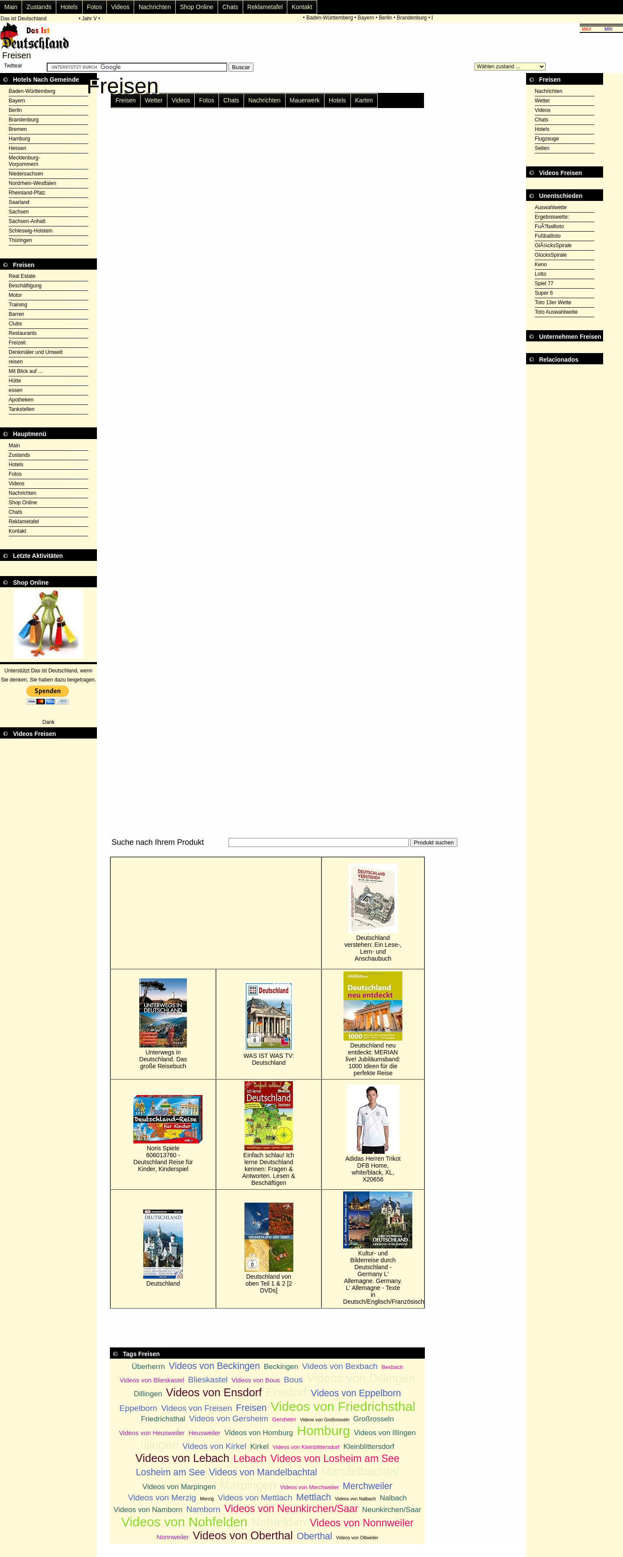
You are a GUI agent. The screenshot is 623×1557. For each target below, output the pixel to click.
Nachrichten (154, 6)
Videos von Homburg (258, 1433)
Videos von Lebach (182, 1458)
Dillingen (148, 1394)
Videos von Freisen (196, 1408)
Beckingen (281, 1367)
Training (18, 305)
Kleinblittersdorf (369, 1446)
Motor (15, 295)
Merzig (207, 1498)
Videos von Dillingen (361, 1378)
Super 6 (544, 293)
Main (10, 6)
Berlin (387, 18)
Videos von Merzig (162, 1497)
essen (15, 390)
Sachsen (19, 212)
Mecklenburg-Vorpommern (24, 161)
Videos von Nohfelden (184, 1522)
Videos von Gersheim (228, 1418)
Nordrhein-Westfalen (32, 183)
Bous (293, 1379)
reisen (16, 362)
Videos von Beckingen (214, 1366)
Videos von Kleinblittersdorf (306, 1447)
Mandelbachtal (360, 1471)
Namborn (203, 1509)
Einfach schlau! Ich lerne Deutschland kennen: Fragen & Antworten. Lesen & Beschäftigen (268, 1133)
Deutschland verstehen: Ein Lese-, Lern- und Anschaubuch (372, 913)
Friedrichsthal (163, 1419)
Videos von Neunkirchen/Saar (291, 1508)
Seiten (542, 148)
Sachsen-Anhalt (27, 221)
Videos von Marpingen (178, 1487)
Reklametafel (265, 6)
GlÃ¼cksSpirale (553, 245)
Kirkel (259, 1446)
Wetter (154, 100)
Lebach (250, 1458)
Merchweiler (367, 1486)
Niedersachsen (26, 174)
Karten (364, 100)
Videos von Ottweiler (357, 1537)
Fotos (94, 6)
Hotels (69, 6)
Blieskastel (208, 1379)
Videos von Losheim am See (334, 1458)
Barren (16, 314)
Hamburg (19, 139)
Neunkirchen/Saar (391, 1510)
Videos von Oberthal (242, 1535)
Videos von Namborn (148, 1510)
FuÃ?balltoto (549, 226)
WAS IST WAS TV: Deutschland (269, 1024)
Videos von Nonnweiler (361, 1522)
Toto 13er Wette (553, 302)
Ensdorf (286, 1392)
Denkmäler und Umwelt (36, 352)
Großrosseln (373, 1419)
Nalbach (393, 1498)
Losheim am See (170, 1472)
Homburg (323, 1430)
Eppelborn (138, 1408)
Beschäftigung (25, 286)
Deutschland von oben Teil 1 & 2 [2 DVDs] (268, 1248)
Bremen (18, 129)
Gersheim (284, 1419)
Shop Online (196, 6)
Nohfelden (278, 1522)
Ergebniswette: (552, 217)
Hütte (15, 381)
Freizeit (17, 343)
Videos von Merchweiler (309, 1487)
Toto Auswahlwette (556, 312)
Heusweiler (205, 1432)
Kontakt (302, 6)
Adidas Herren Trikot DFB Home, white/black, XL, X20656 (373, 1134)
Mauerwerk (305, 100)
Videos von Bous (255, 1380)
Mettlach (313, 1497)
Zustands (38, 6)
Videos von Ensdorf (214, 1392)
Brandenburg (413, 18)
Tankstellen (22, 409)
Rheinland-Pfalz (27, 193)
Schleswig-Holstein (30, 231)
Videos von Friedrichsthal (342, 1406)
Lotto (540, 274)
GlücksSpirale (551, 255)
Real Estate (22, 276)
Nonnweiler (173, 1537)
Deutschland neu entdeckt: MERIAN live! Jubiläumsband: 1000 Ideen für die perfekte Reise (373, 1023)
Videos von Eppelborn (356, 1393)
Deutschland (163, 1248)
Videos (120, 6)
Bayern (367, 18)
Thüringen (20, 240)
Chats (230, 6)
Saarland (19, 202)
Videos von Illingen (385, 1433)
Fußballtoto (548, 236)
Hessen (17, 148)
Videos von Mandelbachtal (263, 1472)
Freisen (126, 100)
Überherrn (148, 1367)
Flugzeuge (547, 139)
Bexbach (392, 1367)
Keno (541, 264)
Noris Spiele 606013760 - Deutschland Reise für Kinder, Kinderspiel (163, 1133)
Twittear (13, 66)
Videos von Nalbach (355, 1498)
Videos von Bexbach (340, 1366)
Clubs (15, 324)
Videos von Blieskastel (152, 1380)
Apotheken (21, 400)
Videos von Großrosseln (325, 1419)
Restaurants (23, 333)
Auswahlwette (551, 207)
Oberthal (314, 1536)
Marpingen (247, 1485)
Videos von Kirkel (215, 1446)
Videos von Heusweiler (152, 1432)
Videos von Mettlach (255, 1497)
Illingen (160, 1445)
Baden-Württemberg (331, 18)
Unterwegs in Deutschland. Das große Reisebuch (163, 1024)
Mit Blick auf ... (25, 371)
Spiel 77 (544, 283)
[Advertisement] (267, 852)
